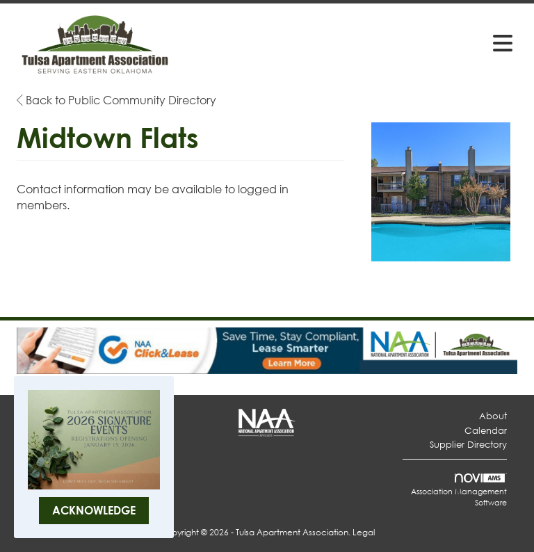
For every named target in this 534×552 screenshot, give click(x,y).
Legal (364, 532)
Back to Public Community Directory (116, 99)
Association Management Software (459, 490)
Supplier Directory (468, 444)
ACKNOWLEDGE (94, 510)
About (493, 416)
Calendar (485, 431)
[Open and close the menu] (349, 42)
